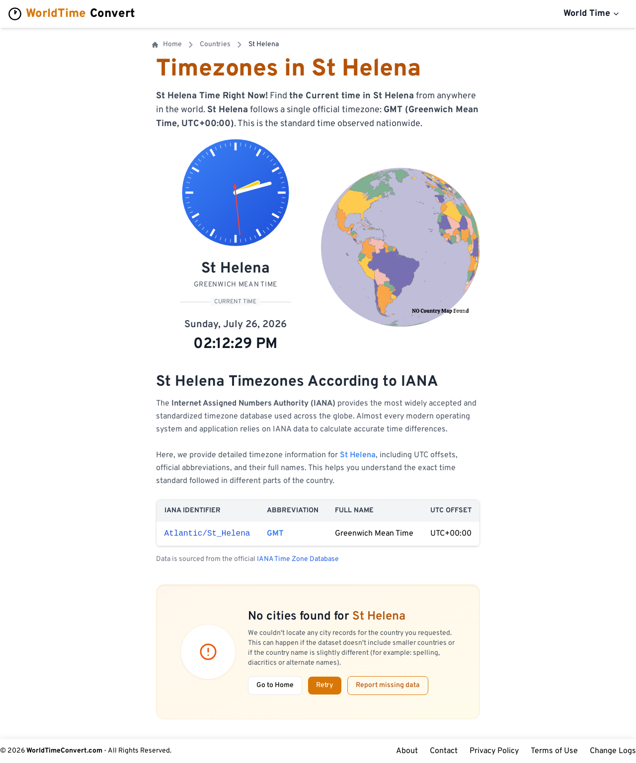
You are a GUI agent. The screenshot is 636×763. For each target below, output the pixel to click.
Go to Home (275, 685)
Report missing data (388, 685)
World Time (591, 13)
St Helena (358, 455)
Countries (215, 44)
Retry (324, 685)
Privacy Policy (494, 751)
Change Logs (613, 751)
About (407, 751)
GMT (275, 534)
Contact (444, 751)
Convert (71, 14)
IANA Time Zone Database (298, 559)
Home (167, 44)
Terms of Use (554, 751)
